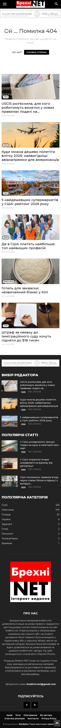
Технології (11, 50)
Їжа (5, 75)
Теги (18, 715)
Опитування (30, 715)
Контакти (33, 718)
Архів (9, 715)
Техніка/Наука (13, 69)
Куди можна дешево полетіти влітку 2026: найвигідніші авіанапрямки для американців (30, 156)
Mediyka (23, 724)
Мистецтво (11, 82)
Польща (9, 24)
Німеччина (11, 31)
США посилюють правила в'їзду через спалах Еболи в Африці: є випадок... (39, 480)
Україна (8, 18)
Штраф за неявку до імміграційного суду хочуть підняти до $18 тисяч (26, 336)
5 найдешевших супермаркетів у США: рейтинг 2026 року (30, 202)
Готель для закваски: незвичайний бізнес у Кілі (25, 290)
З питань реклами (15, 718)
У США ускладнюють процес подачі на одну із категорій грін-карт (39, 445)
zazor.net (53, 724)
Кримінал (10, 56)
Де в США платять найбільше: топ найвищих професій (28, 246)
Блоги (7, 94)
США (5, 12)
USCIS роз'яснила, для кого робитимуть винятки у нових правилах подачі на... (28, 107)
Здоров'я (10, 37)
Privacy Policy (49, 718)
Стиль (7, 63)
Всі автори (46, 715)
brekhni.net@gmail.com (41, 684)
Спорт (7, 43)
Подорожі (11, 88)
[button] (56, 4)
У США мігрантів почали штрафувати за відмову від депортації (36, 462)
